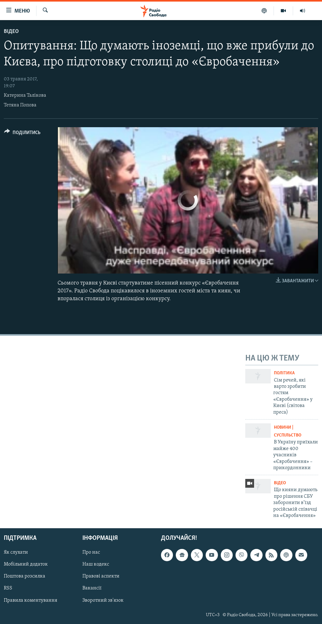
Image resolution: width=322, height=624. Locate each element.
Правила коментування (30, 600)
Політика (284, 373)
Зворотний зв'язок (103, 600)
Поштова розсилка (24, 576)
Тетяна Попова (20, 105)
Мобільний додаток (26, 564)
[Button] (22, 133)
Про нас (91, 552)
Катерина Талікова (25, 95)
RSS (8, 588)
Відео (11, 32)
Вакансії (92, 588)
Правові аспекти (100, 576)
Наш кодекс (95, 564)
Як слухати (16, 552)
